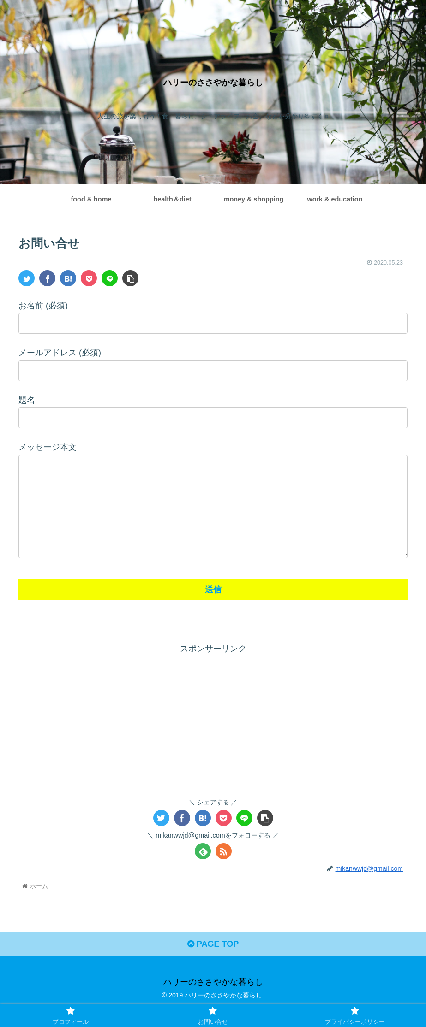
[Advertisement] (213, 738)
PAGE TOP (213, 962)
